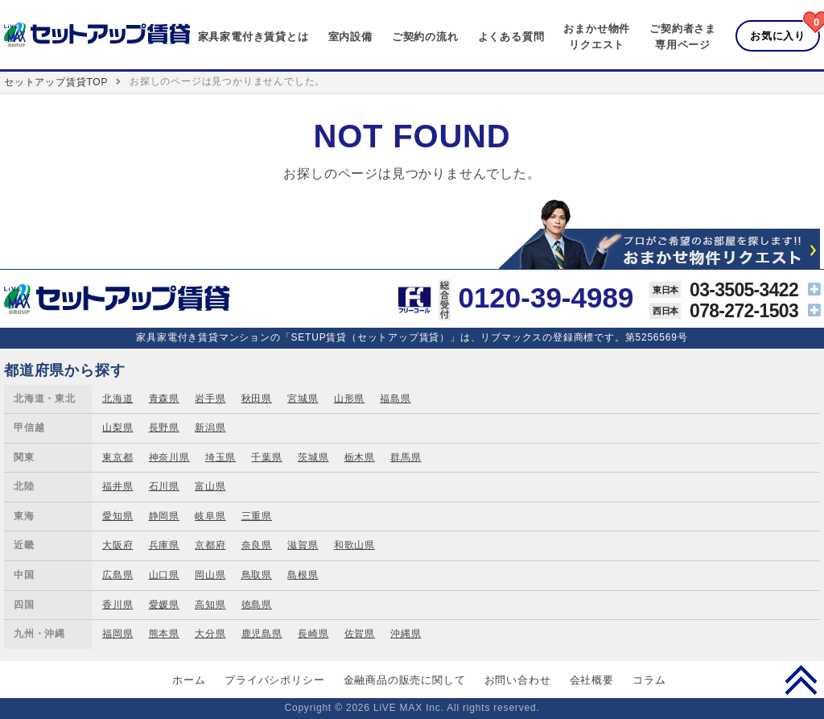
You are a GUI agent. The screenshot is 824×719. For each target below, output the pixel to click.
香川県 (117, 604)
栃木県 (359, 457)
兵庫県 (164, 545)
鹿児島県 (261, 633)
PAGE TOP (801, 679)
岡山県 (210, 575)
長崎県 (313, 633)
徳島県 (256, 604)
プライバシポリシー (274, 680)
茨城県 (313, 457)
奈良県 (256, 545)
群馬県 (405, 457)
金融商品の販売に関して (405, 680)
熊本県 (164, 633)
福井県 (117, 486)
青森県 (164, 398)
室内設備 (350, 37)
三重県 (256, 516)
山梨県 (117, 427)
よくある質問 (511, 37)
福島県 (395, 398)
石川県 (164, 486)
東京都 (117, 457)
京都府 (210, 545)
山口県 (164, 575)
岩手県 (210, 398)
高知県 (210, 604)
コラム (648, 680)
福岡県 (117, 633)
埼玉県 (220, 457)
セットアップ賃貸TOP (56, 82)
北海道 (117, 398)
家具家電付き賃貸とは (253, 37)
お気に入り (777, 36)
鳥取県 (256, 575)
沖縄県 (405, 633)
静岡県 (164, 516)
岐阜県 (210, 516)
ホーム (188, 680)
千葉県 (266, 457)
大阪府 (117, 545)
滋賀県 (302, 545)
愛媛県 (164, 604)
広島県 (117, 575)
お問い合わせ (517, 680)
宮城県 (302, 398)
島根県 (302, 575)
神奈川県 (169, 457)
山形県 (349, 398)
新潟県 (210, 427)
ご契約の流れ (425, 37)
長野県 (164, 427)
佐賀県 (359, 633)
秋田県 (256, 398)
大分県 (210, 633)
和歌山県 (354, 545)
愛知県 (117, 516)
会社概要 (592, 680)
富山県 (210, 486)
